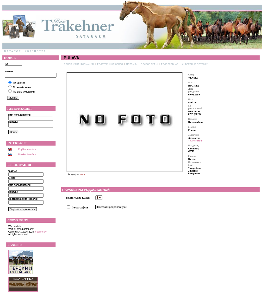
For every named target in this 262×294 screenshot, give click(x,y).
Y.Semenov (40, 231)
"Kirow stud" (195, 140)
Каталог (12, 51)
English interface (27, 149)
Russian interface (27, 154)
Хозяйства (35, 51)
